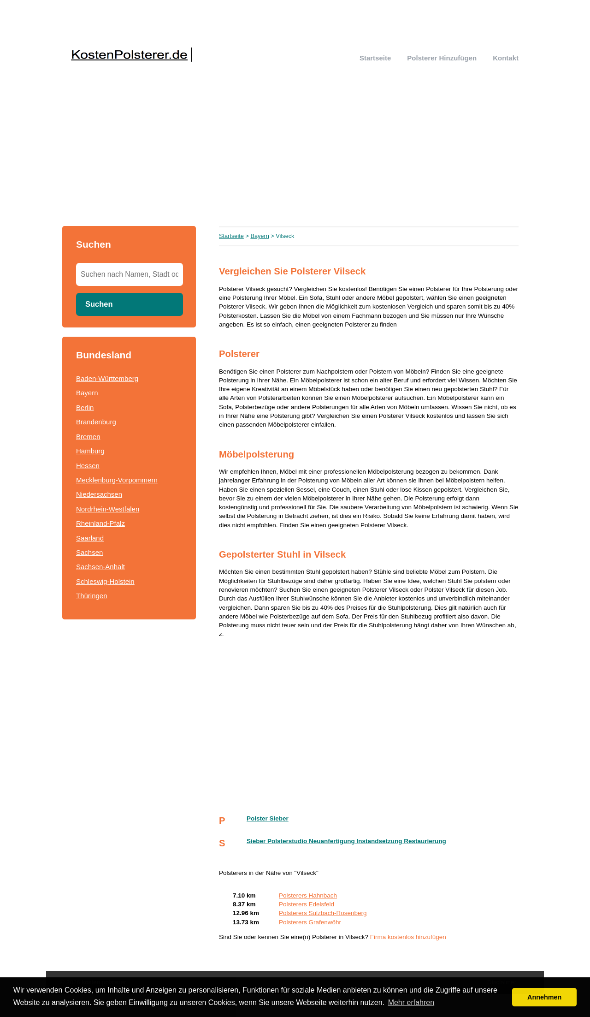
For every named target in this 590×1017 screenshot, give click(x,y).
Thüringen (91, 596)
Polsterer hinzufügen (442, 58)
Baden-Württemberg (107, 378)
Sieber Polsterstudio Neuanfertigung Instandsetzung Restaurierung (346, 841)
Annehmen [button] (544, 997)
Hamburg (90, 451)
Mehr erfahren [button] (411, 1002)
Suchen (99, 304)
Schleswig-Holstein (105, 581)
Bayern (87, 393)
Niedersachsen (99, 494)
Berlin (85, 407)
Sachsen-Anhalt (100, 567)
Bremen (88, 436)
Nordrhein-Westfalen (107, 509)
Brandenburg (96, 422)
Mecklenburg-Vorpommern (117, 480)
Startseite (375, 58)
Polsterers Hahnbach (308, 895)
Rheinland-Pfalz (100, 523)
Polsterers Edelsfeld (306, 904)
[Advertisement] (295, 156)
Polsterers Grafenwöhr (310, 922)
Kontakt (506, 58)
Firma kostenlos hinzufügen (408, 937)
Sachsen (89, 552)
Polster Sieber (268, 818)
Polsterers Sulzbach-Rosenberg (323, 913)
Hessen (88, 466)
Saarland (90, 538)
